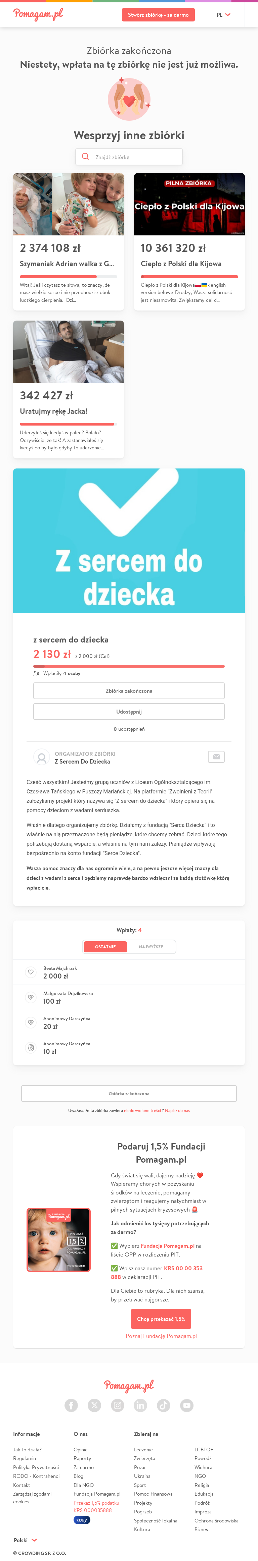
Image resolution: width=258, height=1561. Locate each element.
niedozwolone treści (142, 1110)
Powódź (203, 1458)
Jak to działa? (27, 1449)
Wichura (203, 1467)
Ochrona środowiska (217, 1520)
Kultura (142, 1529)
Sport (140, 1485)
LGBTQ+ (204, 1449)
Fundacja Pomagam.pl (97, 1494)
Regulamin (24, 1458)
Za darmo (84, 1467)
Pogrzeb (143, 1511)
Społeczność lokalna (155, 1520)
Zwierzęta (144, 1458)
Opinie (81, 1449)
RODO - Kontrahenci (36, 1476)
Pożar (140, 1467)
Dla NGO (84, 1485)
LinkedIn (140, 1401)
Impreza (203, 1511)
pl (219, 14)
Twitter (94, 1401)
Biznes (201, 1529)
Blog (78, 1476)
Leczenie (143, 1449)
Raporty (82, 1458)
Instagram (117, 1401)
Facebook (71, 1401)
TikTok (163, 1401)
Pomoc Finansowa (153, 1494)
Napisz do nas (177, 1110)
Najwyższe (151, 947)
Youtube (187, 1401)
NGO (200, 1476)
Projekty (143, 1503)
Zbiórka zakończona (129, 690)
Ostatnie (105, 947)
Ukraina (142, 1476)
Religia (202, 1485)
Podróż (202, 1503)
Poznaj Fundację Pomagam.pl (161, 1336)
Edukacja (204, 1494)
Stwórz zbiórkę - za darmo (158, 14)
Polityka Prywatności (36, 1467)
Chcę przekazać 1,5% (161, 1319)
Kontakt (21, 1485)
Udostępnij (129, 711)
